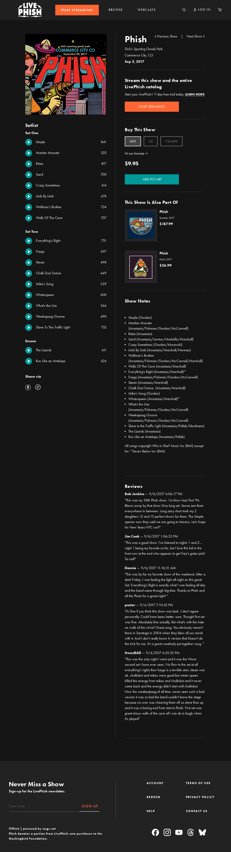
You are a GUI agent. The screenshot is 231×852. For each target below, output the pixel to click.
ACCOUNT (155, 783)
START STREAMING (77, 10)
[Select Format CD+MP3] (171, 141)
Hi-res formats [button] (134, 153)
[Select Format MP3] (133, 141)
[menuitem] (77, 10)
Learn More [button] (195, 94)
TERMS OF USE (198, 783)
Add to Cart (152, 179)
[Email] (44, 806)
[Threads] (190, 832)
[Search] (184, 10)
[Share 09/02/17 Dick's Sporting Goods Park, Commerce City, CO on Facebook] (28, 388)
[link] (77, 10)
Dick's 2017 (165, 259)
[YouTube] (178, 832)
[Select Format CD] (151, 141)
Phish (163, 212)
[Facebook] (155, 832)
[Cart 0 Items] (220, 10)
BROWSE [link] (116, 10)
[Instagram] (167, 832)
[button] (202, 9)
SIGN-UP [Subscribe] (90, 806)
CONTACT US (197, 811)
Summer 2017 (167, 217)
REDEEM (154, 797)
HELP (151, 811)
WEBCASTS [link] (147, 10)
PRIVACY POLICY (200, 797)
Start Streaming (152, 107)
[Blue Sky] (202, 832)
